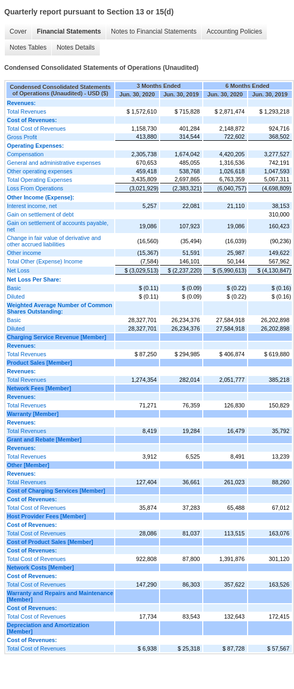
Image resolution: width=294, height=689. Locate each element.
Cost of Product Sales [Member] (50, 542)
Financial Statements (69, 31)
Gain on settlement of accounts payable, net (57, 226)
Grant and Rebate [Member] (44, 439)
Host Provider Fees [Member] (46, 516)
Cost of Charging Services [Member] (56, 490)
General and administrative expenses (54, 162)
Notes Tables (28, 47)
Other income (24, 253)
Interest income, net (32, 206)
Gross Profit (22, 137)
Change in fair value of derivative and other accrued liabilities (54, 241)
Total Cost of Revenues (36, 128)
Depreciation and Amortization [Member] (48, 628)
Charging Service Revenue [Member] (56, 337)
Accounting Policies (234, 31)
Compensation (25, 154)
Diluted (16, 296)
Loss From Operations (35, 188)
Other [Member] (28, 465)
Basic (14, 288)
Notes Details (75, 47)
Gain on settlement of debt (40, 214)
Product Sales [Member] (39, 362)
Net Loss (18, 270)
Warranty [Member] (33, 414)
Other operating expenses (40, 171)
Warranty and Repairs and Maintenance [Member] (60, 596)
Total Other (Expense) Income (45, 261)
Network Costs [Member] (40, 567)
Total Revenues (26, 111)
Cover (18, 31)
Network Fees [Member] (39, 388)
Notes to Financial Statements (153, 31)
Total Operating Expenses (39, 180)
